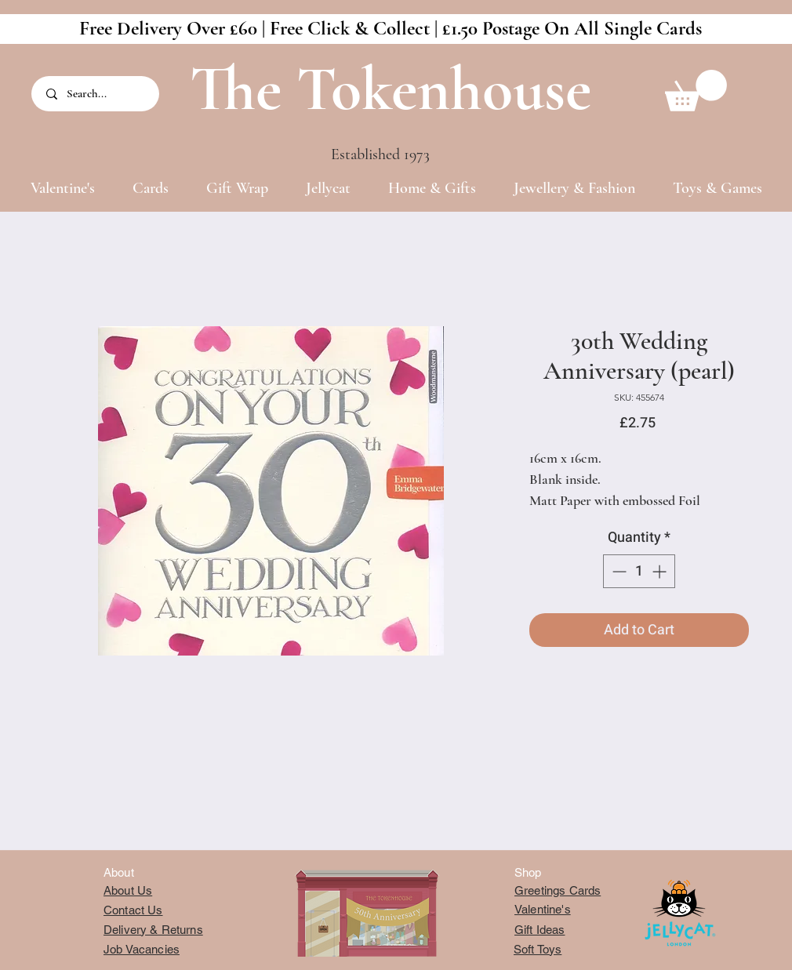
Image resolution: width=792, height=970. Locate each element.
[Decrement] (617, 571)
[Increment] (660, 571)
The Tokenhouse (390, 89)
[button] (696, 90)
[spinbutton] (639, 571)
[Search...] (96, 93)
